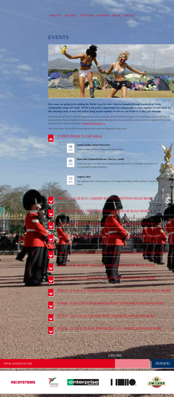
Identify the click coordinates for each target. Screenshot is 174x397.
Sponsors (103, 15)
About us (55, 15)
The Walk (70, 15)
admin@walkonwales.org (94, 123)
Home (50, 30)
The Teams (87, 15)
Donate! (162, 363)
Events (58, 30)
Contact (129, 15)
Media (116, 15)
